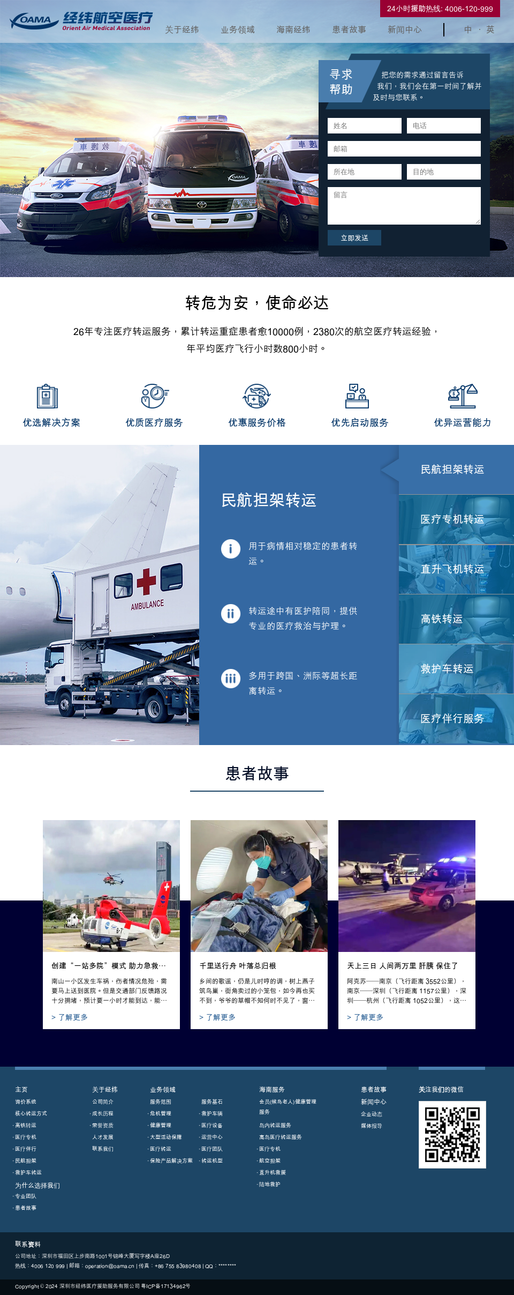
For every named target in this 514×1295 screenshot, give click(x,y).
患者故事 (349, 29)
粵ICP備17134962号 (166, 1286)
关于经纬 (182, 29)
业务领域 (238, 29)
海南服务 (272, 1089)
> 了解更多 (69, 1017)
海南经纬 (293, 29)
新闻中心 (405, 29)
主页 (21, 1089)
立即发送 (354, 238)
